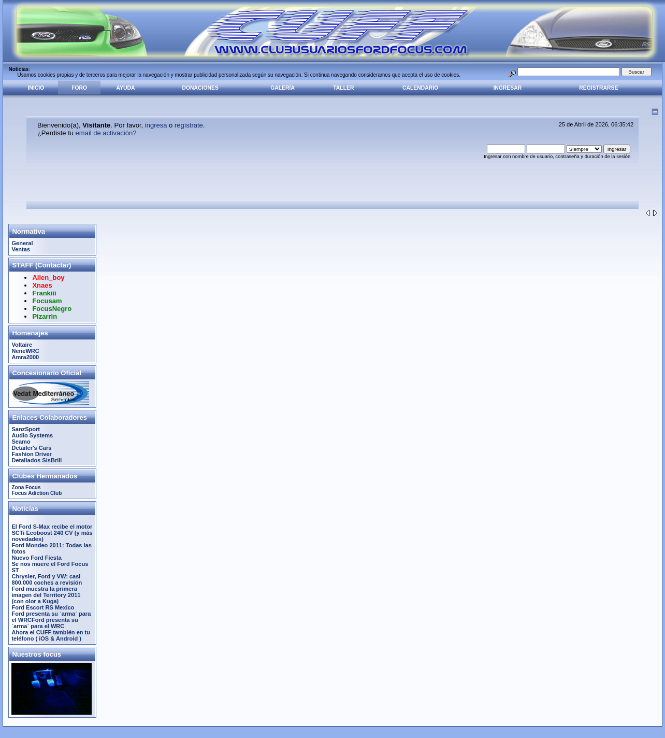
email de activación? (106, 133)
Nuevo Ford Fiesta (36, 558)
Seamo (20, 441)
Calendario (420, 88)
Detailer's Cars (31, 448)
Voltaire (21, 345)
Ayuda (126, 88)
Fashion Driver (31, 454)
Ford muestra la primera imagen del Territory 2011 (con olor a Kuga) (45, 595)
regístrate (189, 125)
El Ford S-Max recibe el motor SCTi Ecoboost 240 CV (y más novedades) (51, 532)
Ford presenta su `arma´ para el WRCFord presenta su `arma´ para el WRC (51, 620)
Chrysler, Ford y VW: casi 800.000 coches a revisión (46, 579)
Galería (282, 88)
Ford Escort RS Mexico (42, 607)
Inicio (36, 88)
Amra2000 (25, 357)
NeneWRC (25, 351)
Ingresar (507, 88)
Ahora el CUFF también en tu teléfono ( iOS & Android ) (50, 635)
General (22, 243)
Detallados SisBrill (36, 460)
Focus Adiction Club (36, 493)
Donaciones (200, 88)
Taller (343, 88)
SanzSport (25, 429)
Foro (79, 88)
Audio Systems (32, 435)
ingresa (156, 125)
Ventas (20, 249)
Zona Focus (25, 487)
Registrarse (598, 88)
